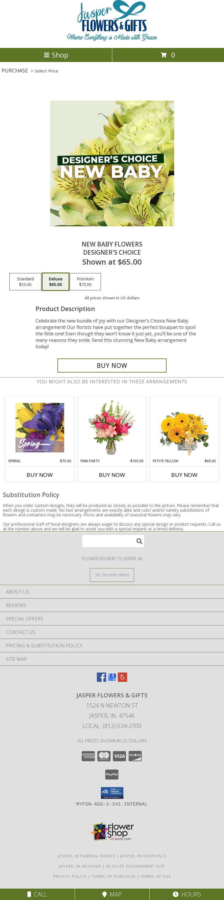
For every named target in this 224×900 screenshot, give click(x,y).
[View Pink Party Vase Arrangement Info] (112, 427)
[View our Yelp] (122, 680)
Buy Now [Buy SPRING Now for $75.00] (40, 475)
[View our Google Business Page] (112, 680)
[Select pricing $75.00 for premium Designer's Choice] (85, 281)
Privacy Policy (70, 876)
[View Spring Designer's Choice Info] (39, 427)
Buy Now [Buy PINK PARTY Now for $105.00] (112, 475)
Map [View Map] (112, 894)
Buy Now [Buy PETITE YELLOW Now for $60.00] (184, 475)
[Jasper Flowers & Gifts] (112, 39)
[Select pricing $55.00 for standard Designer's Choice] (25, 281)
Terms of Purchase (114, 876)
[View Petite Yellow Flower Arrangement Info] (184, 427)
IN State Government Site (135, 866)
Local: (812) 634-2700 (112, 726)
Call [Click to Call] (37, 894)
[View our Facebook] (101, 680)
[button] (112, 793)
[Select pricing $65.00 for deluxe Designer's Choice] (56, 281)
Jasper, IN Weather (80, 866)
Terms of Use (156, 876)
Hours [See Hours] (187, 894)
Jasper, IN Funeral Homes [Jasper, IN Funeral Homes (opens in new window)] (86, 855)
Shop (56, 55)
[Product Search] (113, 541)
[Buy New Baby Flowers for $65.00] (112, 365)
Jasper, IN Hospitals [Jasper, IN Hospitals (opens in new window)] (143, 855)
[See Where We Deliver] (112, 574)
